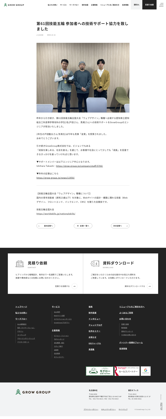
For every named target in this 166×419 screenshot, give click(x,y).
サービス (63, 5)
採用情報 (125, 5)
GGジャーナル (95, 343)
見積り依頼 (149, 5)
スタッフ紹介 (58, 346)
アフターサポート (23, 342)
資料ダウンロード (127, 331)
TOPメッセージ (59, 339)
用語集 (91, 349)
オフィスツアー (59, 357)
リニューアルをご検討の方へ (132, 306)
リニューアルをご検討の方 (109, 5)
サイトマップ (123, 409)
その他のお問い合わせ (128, 335)
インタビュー (94, 318)
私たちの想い (52, 5)
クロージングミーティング (26, 338)
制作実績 (85, 5)
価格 (91, 306)
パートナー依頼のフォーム (131, 342)
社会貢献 (57, 353)
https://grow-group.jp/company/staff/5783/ (79, 165)
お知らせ (92, 337)
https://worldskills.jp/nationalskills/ (56, 213)
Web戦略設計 (21, 324)
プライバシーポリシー (91, 409)
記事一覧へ (83, 226)
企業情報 (94, 5)
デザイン (20, 331)
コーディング (21, 335)
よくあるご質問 (126, 312)
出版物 (56, 350)
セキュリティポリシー (108, 409)
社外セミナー (94, 331)
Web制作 (57, 312)
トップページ (21, 306)
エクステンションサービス (63, 319)
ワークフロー (74, 5)
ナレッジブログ (95, 325)
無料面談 (124, 328)
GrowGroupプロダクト (62, 323)
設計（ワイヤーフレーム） (26, 328)
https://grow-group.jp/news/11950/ (56, 177)
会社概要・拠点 (59, 343)
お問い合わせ (125, 318)
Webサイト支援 (59, 316)
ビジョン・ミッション (61, 336)
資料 (137, 5)
